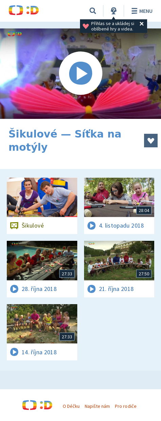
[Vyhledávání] (93, 11)
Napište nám (97, 406)
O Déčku (71, 406)
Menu (141, 11)
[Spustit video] (80, 73)
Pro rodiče (125, 406)
